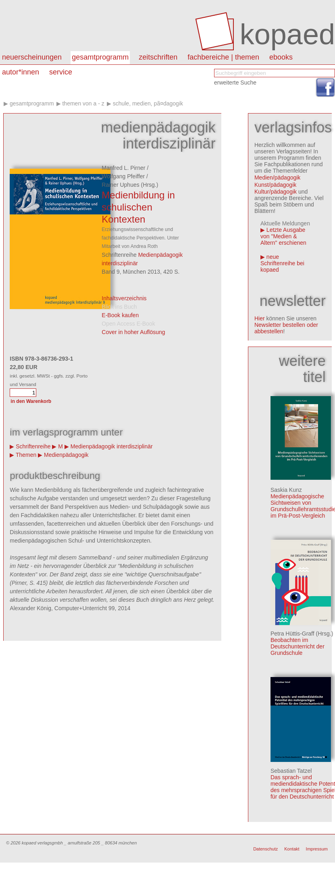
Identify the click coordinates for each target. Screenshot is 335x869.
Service (60, 72)
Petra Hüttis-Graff (292, 633)
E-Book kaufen (120, 315)
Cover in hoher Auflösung (133, 332)
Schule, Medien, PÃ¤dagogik (148, 103)
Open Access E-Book (128, 323)
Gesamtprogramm (100, 57)
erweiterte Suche (235, 82)
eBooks (281, 57)
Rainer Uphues (120, 185)
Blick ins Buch (119, 306)
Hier (259, 318)
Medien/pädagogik (277, 177)
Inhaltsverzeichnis (124, 298)
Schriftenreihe (33, 446)
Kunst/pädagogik (275, 185)
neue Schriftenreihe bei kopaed (282, 263)
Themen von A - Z (83, 103)
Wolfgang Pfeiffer (123, 176)
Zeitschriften (158, 57)
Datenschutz (265, 848)
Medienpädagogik (66, 455)
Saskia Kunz (286, 490)
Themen (26, 455)
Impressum (317, 848)
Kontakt (291, 848)
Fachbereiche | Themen (223, 57)
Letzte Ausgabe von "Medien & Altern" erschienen (283, 236)
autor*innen (20, 72)
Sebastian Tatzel (291, 771)
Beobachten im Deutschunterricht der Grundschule (297, 646)
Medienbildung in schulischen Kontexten (138, 207)
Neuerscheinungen (32, 57)
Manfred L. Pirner (123, 168)
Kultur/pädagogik (275, 191)
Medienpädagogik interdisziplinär (112, 446)
